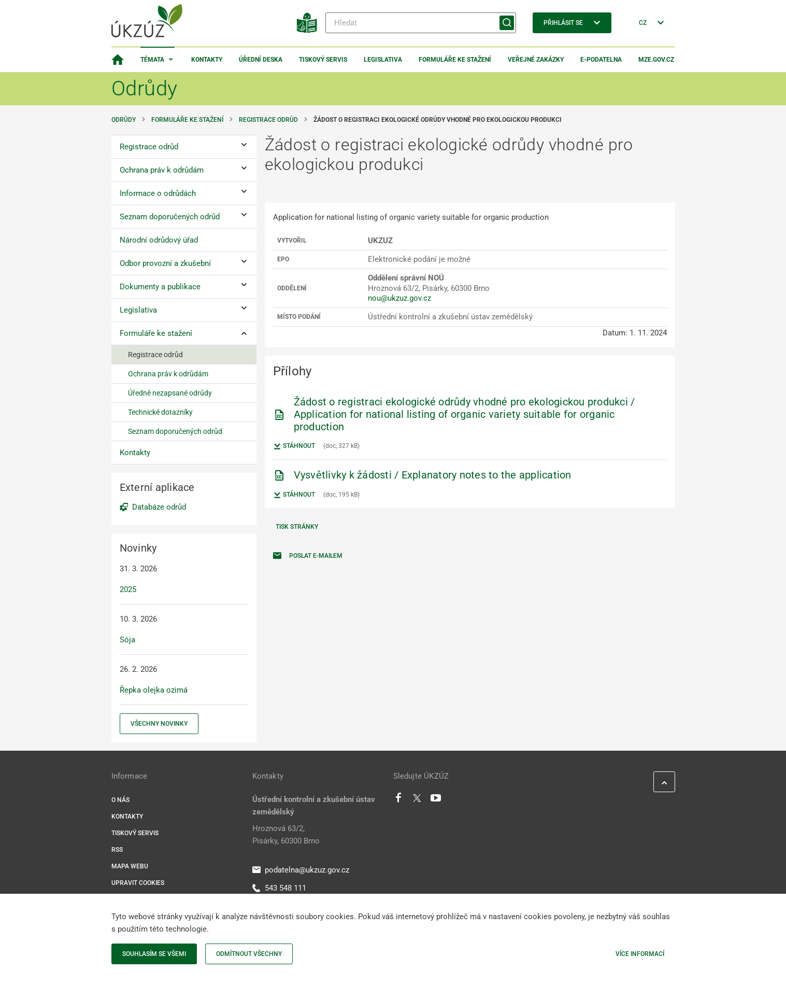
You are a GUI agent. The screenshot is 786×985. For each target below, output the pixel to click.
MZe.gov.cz (656, 59)
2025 (128, 589)
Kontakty (206, 59)
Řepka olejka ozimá (154, 690)
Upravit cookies (137, 882)
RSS (117, 849)
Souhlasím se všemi (154, 954)
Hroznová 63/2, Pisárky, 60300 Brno (286, 835)
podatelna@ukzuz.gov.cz (300, 870)
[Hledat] (420, 22)
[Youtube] (436, 800)
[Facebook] (398, 800)
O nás (120, 800)
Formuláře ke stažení (455, 59)
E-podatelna (601, 59)
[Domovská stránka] (117, 59)
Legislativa (383, 59)
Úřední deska (260, 59)
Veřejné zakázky (536, 59)
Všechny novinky (159, 723)
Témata (152, 59)
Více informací (640, 954)
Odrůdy (123, 119)
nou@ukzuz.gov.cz (399, 298)
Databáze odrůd (159, 507)
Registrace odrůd (268, 119)
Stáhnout (294, 446)
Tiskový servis (323, 59)
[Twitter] (417, 800)
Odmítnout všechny (249, 954)
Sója (127, 639)
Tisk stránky (297, 526)
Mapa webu (129, 866)
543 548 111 (279, 888)
